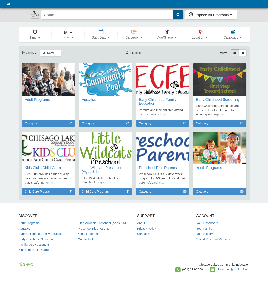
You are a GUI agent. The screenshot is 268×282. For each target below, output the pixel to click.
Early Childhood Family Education (41, 233)
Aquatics (24, 228)
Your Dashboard (207, 223)
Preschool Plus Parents (93, 228)
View (223, 52)
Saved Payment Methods (213, 239)
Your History (204, 233)
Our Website (86, 239)
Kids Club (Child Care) (34, 249)
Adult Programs (29, 223)
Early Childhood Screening (37, 239)
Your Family (204, 228)
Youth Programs (88, 233)
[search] (107, 14)
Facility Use (26, 244)
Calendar (43, 244)
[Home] (8, 4)
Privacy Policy (146, 228)
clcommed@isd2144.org (233, 269)
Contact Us (144, 233)
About (141, 223)
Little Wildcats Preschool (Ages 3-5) (102, 223)
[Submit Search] (178, 14)
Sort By (29, 52)
